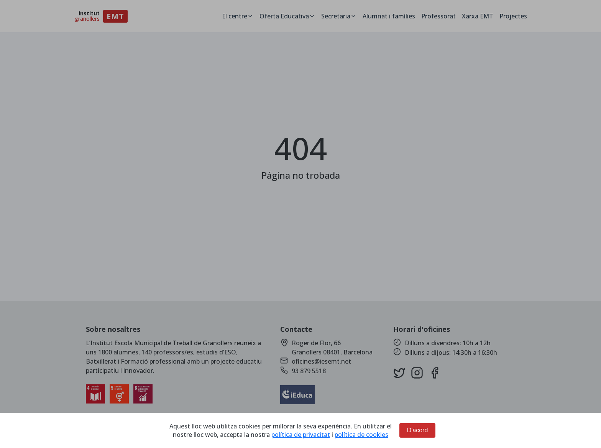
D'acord (417, 430)
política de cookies (361, 434)
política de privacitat (300, 434)
